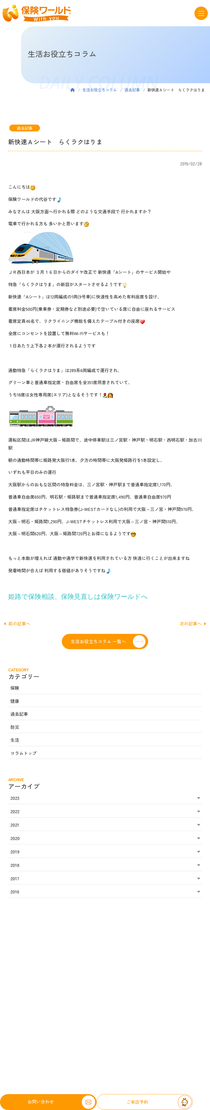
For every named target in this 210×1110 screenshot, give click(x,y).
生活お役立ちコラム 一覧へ (98, 641)
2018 (14, 865)
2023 (14, 798)
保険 (14, 688)
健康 (14, 701)
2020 (15, 838)
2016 (14, 891)
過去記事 (132, 90)
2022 (14, 811)
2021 (14, 824)
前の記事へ (17, 623)
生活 (14, 740)
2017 (14, 878)
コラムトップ (23, 753)
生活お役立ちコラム (99, 90)
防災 (14, 727)
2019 (14, 851)
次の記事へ (193, 623)
